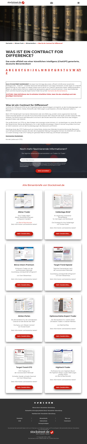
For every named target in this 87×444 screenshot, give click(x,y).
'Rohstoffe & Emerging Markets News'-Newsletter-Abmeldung (43, 410)
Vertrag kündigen (43, 423)
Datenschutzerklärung (24, 166)
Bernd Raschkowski (25, 222)
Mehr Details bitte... (24, 234)
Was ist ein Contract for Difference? (50, 43)
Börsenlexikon (31, 43)
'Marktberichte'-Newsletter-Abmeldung (43, 413)
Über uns (67, 418)
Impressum (67, 421)
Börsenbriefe (43, 418)
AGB (19, 421)
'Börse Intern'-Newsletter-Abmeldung (43, 407)
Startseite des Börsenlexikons (57, 91)
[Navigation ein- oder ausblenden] (78, 3)
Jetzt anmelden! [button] (43, 171)
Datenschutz (43, 421)
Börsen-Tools (19, 43)
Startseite (9, 43)
